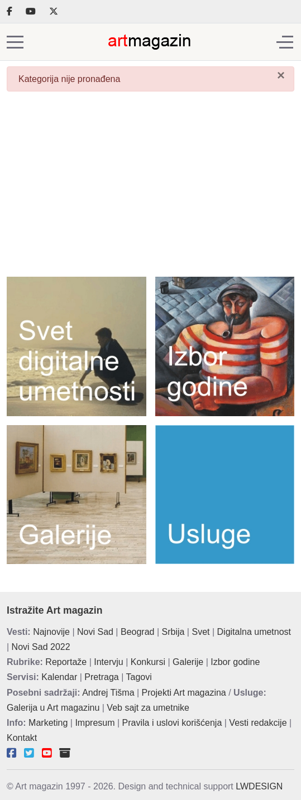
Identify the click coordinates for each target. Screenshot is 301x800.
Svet (200, 632)
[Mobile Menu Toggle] (15, 41)
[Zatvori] (281, 75)
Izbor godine (235, 662)
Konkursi (148, 662)
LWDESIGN (259, 786)
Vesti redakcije (257, 722)
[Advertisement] (150, 187)
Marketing (48, 722)
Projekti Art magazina (184, 692)
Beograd (138, 632)
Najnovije (51, 632)
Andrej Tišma (108, 692)
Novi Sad (95, 632)
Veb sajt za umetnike (148, 707)
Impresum (94, 722)
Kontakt (22, 738)
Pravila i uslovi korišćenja (172, 722)
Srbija (173, 632)
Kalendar (59, 677)
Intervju (108, 662)
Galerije (188, 662)
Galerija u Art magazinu (53, 707)
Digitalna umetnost (254, 632)
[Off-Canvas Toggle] (284, 41)
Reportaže (66, 662)
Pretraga (101, 677)
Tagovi (139, 677)
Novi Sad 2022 (41, 647)
